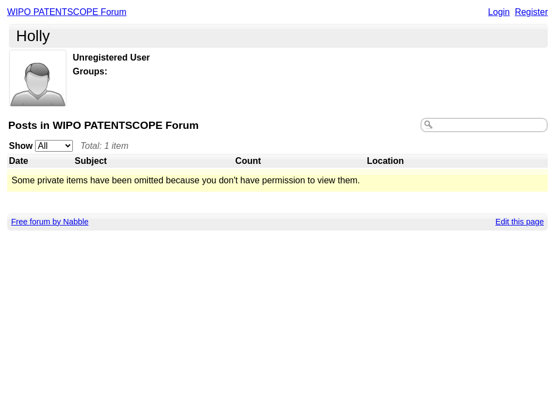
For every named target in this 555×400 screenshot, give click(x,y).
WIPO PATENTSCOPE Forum (67, 12)
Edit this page (519, 221)
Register (531, 12)
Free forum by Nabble (49, 221)
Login (499, 12)
